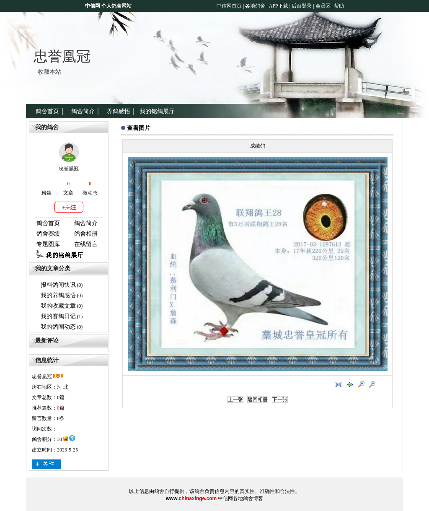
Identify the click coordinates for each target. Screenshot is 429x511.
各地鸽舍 (255, 6)
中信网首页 (229, 6)
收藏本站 (49, 72)
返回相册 (258, 399)
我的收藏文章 (58, 306)
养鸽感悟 (118, 111)
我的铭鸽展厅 (157, 111)
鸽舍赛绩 (48, 234)
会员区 (323, 6)
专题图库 (48, 244)
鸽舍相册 (86, 234)
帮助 (339, 6)
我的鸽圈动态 (58, 327)
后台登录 (302, 6)
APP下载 (278, 6)
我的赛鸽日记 (58, 316)
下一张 (279, 399)
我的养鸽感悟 (58, 295)
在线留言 (86, 244)
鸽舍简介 (83, 111)
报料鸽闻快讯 (58, 285)
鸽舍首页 (47, 111)
